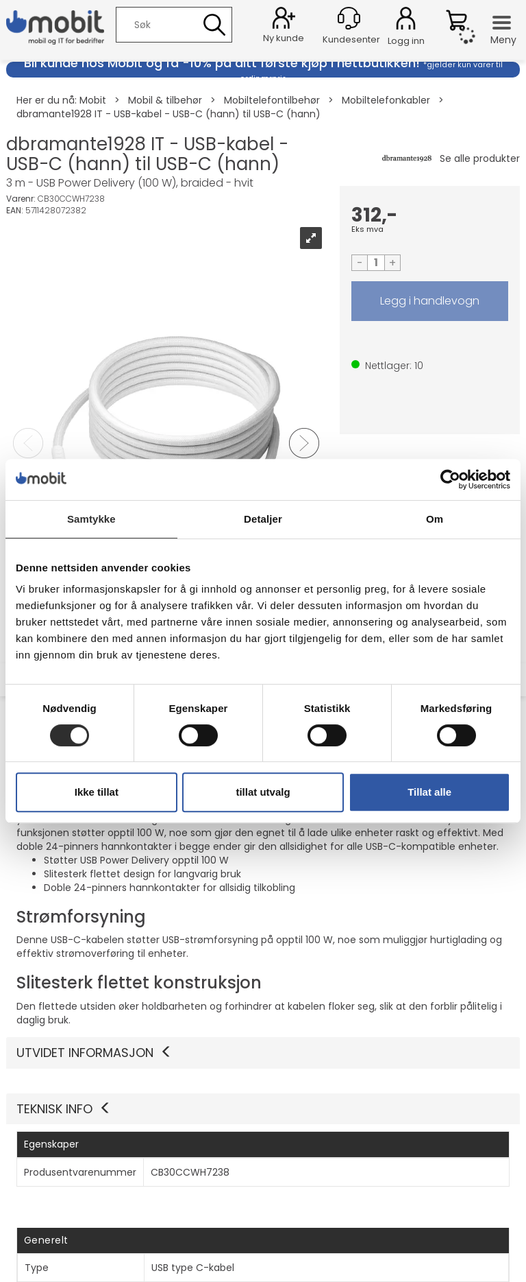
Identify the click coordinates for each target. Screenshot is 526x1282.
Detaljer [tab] (263, 519)
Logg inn (406, 20)
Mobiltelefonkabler (386, 100)
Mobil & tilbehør (165, 100)
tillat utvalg (263, 792)
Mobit (92, 100)
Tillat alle (429, 792)
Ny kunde (283, 38)
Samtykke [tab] (91, 519)
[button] (263, 1109)
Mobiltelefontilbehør (272, 100)
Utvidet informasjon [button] (94, 1052)
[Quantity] (376, 262)
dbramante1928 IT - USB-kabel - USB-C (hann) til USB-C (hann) (168, 114)
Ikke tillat (96, 792)
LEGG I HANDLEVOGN (429, 301)
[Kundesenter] (349, 18)
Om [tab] (434, 519)
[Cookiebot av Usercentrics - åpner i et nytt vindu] (450, 479)
